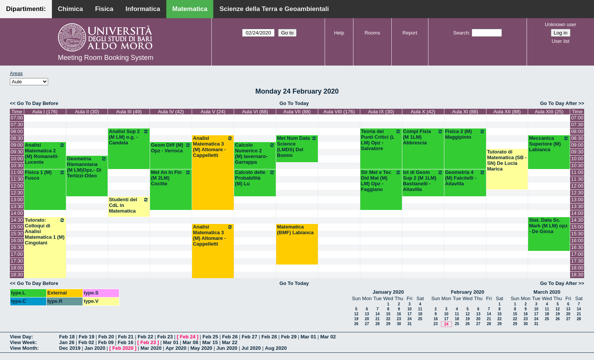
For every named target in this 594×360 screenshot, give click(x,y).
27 (367, 324)
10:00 (17, 158)
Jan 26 (66, 342)
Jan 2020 (94, 348)
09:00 (17, 145)
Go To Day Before (37, 103)
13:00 (17, 199)
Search (461, 33)
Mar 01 (308, 337)
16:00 (17, 240)
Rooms (372, 33)
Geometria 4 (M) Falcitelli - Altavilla (465, 177)
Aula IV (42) (171, 111)
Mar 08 (190, 342)
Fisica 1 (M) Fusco (45, 175)
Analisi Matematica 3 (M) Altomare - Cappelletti (213, 146)
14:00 (17, 213)
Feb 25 (210, 337)
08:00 (17, 131)
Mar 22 (230, 342)
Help (339, 33)
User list (560, 41)
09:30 (17, 152)
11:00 (17, 172)
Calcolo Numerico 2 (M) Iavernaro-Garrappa (255, 153)
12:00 (17, 186)
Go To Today (294, 103)
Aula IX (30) (381, 111)
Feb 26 (230, 337)
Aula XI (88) (465, 111)
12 (356, 314)
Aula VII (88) (297, 111)
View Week (22, 342)
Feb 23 (165, 337)
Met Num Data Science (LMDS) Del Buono (297, 146)
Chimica (70, 9)
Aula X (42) (423, 111)
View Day (20, 337)
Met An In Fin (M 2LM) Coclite (171, 177)
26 (356, 324)
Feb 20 (106, 337)
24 (409, 319)
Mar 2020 (151, 348)
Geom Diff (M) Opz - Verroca (171, 147)
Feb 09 (106, 342)
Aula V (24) (213, 111)
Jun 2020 (227, 348)
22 (388, 319)
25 (420, 319)
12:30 (17, 193)
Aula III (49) (129, 111)
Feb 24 (187, 337)
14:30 (17, 220)
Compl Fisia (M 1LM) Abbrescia (423, 137)
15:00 (17, 227)
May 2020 (202, 348)
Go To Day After (558, 103)
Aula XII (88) (507, 111)
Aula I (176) (45, 111)
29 (388, 324)
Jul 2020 (251, 348)
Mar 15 (210, 342)
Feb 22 (145, 337)
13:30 (17, 206)
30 (399, 324)
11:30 (17, 179)
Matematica (190, 9)
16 (399, 314)
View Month (23, 348)
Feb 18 (67, 337)
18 (420, 314)
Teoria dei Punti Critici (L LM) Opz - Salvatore (381, 139)
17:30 (17, 261)
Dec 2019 (69, 348)
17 (409, 314)
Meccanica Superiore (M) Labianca (549, 143)
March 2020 (546, 292)
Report (409, 33)
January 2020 (388, 292)
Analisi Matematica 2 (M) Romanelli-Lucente (45, 153)
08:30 (17, 138)
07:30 (17, 124)
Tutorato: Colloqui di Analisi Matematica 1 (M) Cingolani (45, 231)
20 (367, 319)
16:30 (17, 247)
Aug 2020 (276, 348)
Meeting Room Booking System (105, 57)
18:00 (17, 268)
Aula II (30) (87, 111)
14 (377, 314)
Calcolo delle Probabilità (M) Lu (255, 177)
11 (420, 309)
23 (399, 319)
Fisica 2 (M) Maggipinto (465, 134)
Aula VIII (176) (339, 111)
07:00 (17, 118)
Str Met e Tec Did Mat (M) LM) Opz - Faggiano (381, 180)
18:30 (17, 274)
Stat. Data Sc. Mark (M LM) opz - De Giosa (548, 225)
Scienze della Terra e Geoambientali (274, 9)
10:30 (17, 165)
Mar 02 (328, 337)
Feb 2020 (123, 348)
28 (377, 324)
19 (356, 319)
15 (388, 314)
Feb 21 (125, 337)
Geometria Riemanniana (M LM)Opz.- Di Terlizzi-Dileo (87, 167)
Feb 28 (269, 337)
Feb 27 (249, 337)
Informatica (142, 9)
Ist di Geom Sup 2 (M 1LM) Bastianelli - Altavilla (423, 180)
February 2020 (467, 292)
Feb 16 (125, 342)
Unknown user (560, 24)
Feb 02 (86, 342)
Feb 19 (86, 337)
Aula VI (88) (255, 111)
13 (367, 314)
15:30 (17, 233)
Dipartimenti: (26, 9)
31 (409, 324)
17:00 (17, 254)
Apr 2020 (176, 348)
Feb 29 (289, 337)
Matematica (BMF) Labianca (295, 229)
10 (409, 309)
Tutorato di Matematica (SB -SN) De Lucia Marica (507, 160)
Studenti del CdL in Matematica (129, 205)
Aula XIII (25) (549, 111)
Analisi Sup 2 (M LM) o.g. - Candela (129, 137)
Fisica (104, 9)
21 (377, 319)
